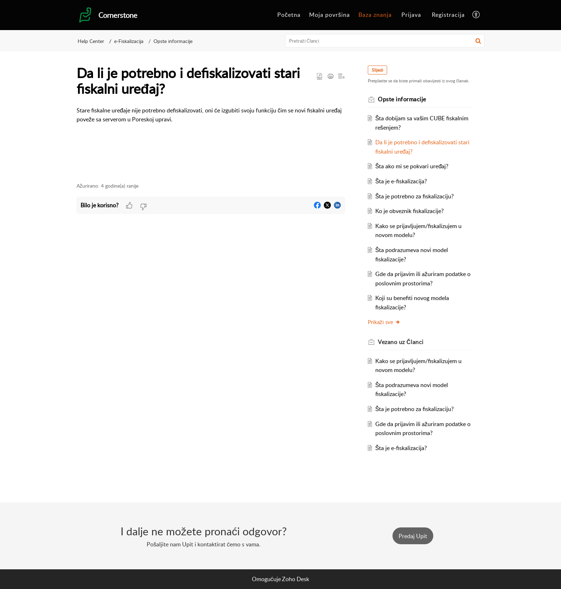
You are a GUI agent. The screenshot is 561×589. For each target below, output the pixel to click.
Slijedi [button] (377, 70)
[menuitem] (289, 15)
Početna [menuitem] (289, 15)
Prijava (411, 15)
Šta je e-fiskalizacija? (401, 181)
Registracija (448, 15)
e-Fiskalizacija (128, 41)
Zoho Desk (295, 579)
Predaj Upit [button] (413, 536)
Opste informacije (172, 41)
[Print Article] (330, 76)
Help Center (91, 41)
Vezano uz (401, 342)
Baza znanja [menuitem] (375, 15)
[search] (385, 41)
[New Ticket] (412, 536)
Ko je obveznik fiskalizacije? (409, 211)
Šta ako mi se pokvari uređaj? (412, 166)
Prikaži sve (384, 321)
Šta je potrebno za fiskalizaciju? (414, 196)
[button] (478, 41)
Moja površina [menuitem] (329, 15)
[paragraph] (211, 115)
